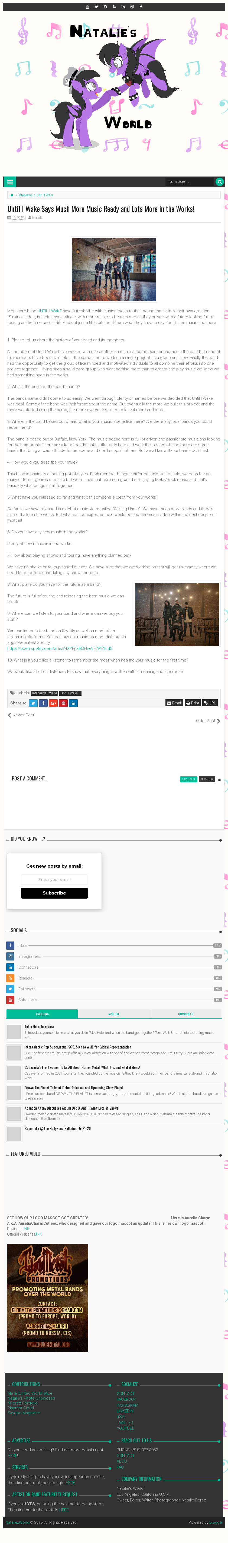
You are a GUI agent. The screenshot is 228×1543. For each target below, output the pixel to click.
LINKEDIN (125, 1405)
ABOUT (123, 1455)
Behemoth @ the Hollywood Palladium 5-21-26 (58, 1122)
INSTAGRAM (127, 1399)
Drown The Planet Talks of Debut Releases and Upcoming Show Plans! (74, 1081)
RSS (121, 1411)
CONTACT (126, 1387)
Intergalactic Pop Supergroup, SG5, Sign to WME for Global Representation (78, 1041)
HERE (12, 1449)
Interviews (39, 693)
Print (192, 703)
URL (210, 703)
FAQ (120, 1461)
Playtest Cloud (21, 1402)
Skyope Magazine (24, 1407)
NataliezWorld (17, 1516)
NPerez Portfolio (23, 1397)
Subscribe (54, 887)
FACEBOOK (126, 1393)
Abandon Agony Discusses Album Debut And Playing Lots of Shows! (72, 1102)
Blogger (216, 1516)
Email (174, 703)
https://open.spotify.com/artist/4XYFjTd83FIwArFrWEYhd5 (59, 648)
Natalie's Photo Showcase (31, 1392)
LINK (26, 1223)
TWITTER (125, 1416)
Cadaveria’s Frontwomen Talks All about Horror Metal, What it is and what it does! (82, 1061)
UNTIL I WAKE (49, 310)
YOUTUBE (125, 1422)
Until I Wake (69, 693)
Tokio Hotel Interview (39, 1020)
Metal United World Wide (30, 1387)
